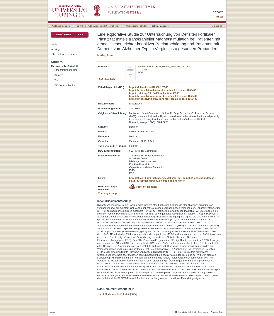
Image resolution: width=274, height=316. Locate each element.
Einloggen (217, 11)
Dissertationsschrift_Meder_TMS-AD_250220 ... (165, 66)
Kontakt (55, 44)
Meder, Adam (105, 55)
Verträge (56, 49)
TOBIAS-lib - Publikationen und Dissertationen (97, 26)
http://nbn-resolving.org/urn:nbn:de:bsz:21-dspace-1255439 (163, 98)
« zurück (217, 26)
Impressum (203, 312)
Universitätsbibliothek (185, 312)
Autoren (59, 75)
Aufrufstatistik (107, 79)
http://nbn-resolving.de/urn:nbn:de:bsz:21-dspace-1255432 (162, 90)
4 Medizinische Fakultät (135, 26)
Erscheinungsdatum (66, 70)
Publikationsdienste (61, 26)
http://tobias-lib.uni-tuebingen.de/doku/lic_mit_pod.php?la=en (172, 179)
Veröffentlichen (69, 34)
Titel (57, 80)
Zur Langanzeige (107, 193)
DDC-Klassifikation (65, 85)
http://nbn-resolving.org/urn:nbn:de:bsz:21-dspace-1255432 (163, 96)
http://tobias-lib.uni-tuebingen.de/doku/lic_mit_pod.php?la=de (164, 178)
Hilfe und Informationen (64, 54)
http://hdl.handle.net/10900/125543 (148, 87)
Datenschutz (217, 312)
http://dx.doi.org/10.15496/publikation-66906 (154, 93)
